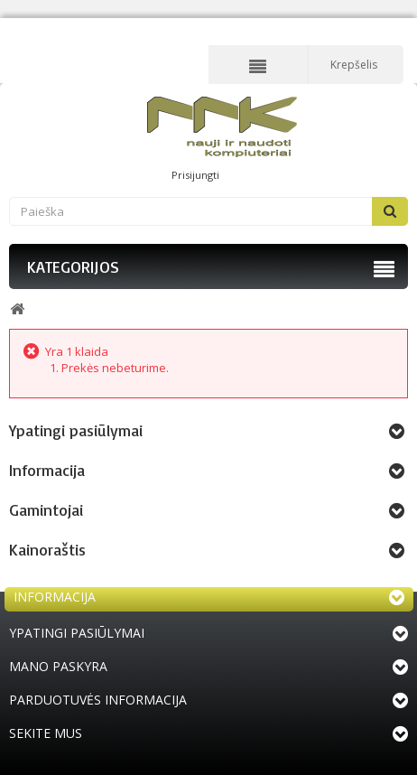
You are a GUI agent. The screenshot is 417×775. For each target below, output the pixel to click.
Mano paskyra (58, 666)
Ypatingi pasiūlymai (76, 430)
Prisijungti (195, 175)
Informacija (47, 470)
